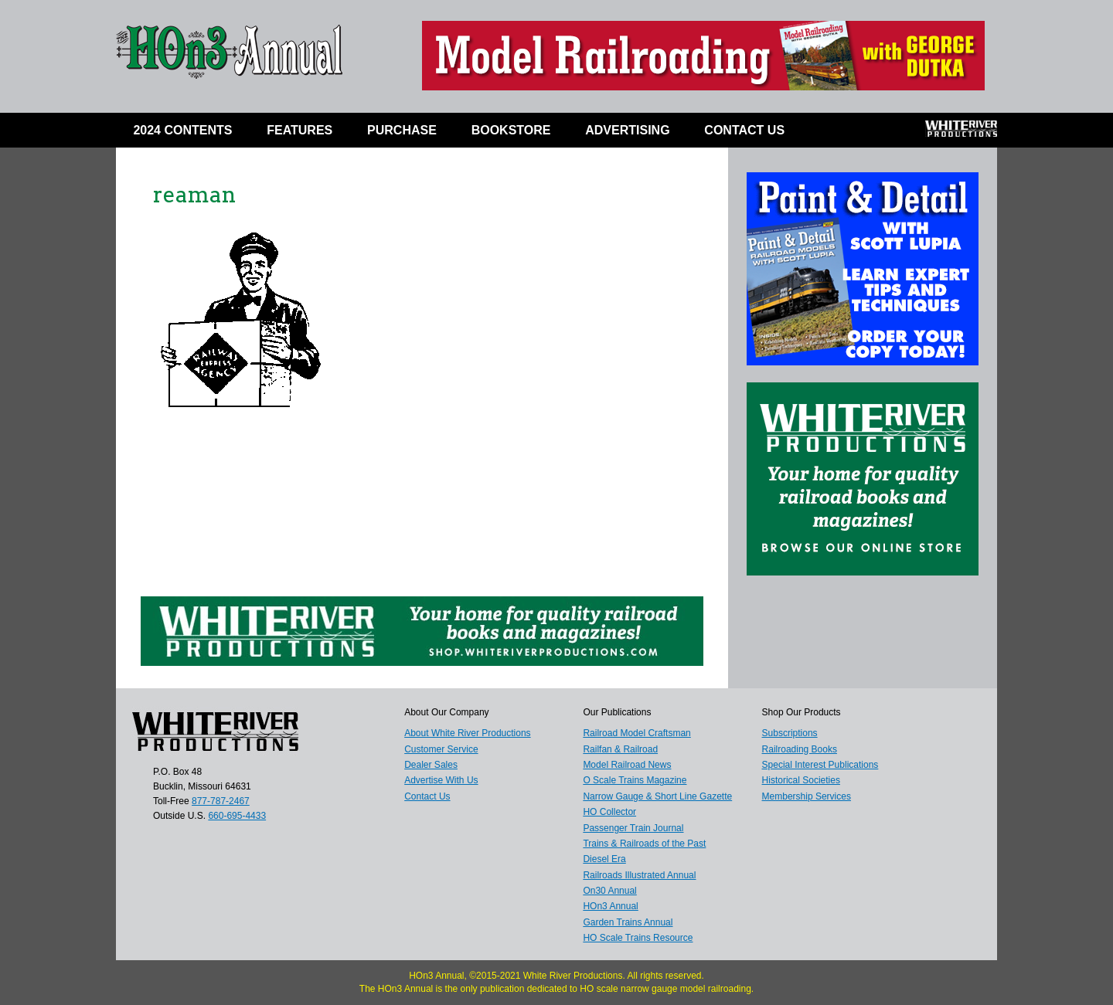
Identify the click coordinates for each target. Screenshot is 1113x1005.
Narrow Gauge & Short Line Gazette (657, 796)
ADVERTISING (627, 130)
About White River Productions (467, 733)
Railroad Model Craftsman (636, 733)
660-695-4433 (237, 815)
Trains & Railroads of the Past (644, 843)
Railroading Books (799, 749)
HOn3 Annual (610, 906)
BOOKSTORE (511, 130)
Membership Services (806, 796)
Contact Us (744, 130)
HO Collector (609, 811)
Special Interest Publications (820, 764)
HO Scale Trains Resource (638, 937)
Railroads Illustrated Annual (639, 875)
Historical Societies (801, 780)
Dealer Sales (431, 764)
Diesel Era (604, 859)
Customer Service (441, 749)
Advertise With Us (441, 780)
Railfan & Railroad (620, 749)
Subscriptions (790, 733)
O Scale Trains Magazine (634, 780)
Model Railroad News (627, 764)
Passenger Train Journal (633, 828)
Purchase (402, 130)
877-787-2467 (221, 801)
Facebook (831, 133)
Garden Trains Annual (627, 922)
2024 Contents (182, 130)
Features (299, 130)
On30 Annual (609, 890)
